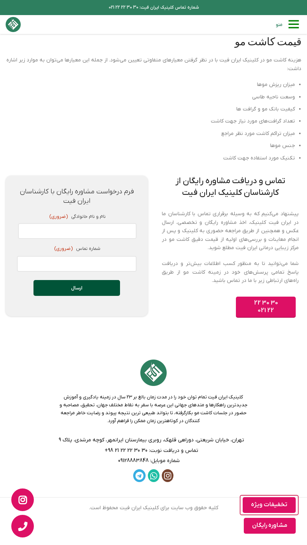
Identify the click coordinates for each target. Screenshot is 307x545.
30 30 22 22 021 (266, 306)
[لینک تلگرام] (139, 475)
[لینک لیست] (153, 451)
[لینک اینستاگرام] (167, 475)
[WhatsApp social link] (154, 475)
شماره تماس (76, 249)
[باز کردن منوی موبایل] (288, 24)
